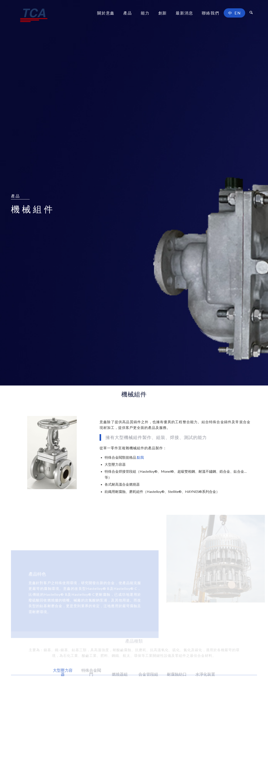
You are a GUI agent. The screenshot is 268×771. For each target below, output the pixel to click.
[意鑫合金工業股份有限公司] (34, 13)
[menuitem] (106, 13)
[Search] (251, 13)
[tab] (62, 675)
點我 (140, 457)
